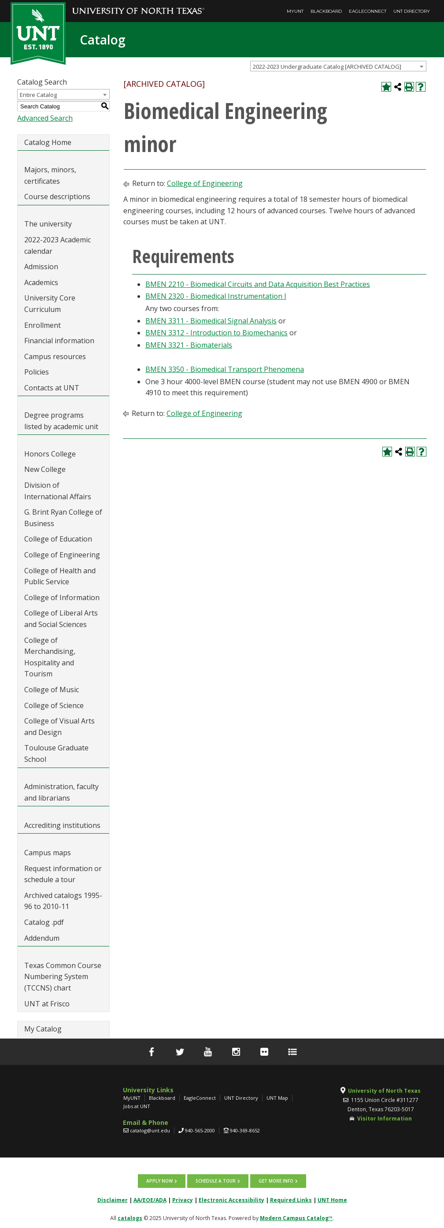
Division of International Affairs (57, 490)
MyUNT (295, 11)
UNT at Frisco (47, 1004)
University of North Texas (384, 1090)
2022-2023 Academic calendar (57, 245)
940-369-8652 (245, 1130)
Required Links (291, 1199)
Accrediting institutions (62, 825)
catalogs (130, 1217)
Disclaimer (112, 1199)
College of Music (51, 689)
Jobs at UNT (136, 1106)
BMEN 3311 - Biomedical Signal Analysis (211, 321)
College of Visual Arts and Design (59, 726)
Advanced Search (45, 118)
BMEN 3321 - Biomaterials (188, 345)
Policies (36, 372)
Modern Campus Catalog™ (296, 1217)
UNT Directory (411, 11)
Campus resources (55, 356)
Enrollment (42, 325)
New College (45, 469)
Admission (41, 266)
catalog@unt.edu (150, 1130)
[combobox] (338, 66)
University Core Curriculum (49, 303)
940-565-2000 (200, 1130)
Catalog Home (47, 142)
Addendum (41, 938)
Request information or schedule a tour (63, 874)
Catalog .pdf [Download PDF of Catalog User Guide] (44, 922)
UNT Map (277, 1097)
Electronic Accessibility (231, 1199)
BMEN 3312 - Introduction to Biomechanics (216, 333)
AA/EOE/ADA (149, 1199)
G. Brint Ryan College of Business (63, 517)
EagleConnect (367, 11)
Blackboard (326, 11)
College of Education (58, 539)
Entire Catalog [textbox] (38, 95)
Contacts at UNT (51, 388)
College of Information (62, 597)
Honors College (50, 454)
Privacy (182, 1199)
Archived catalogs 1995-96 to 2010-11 (63, 901)
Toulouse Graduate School (56, 753)
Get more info (276, 1181)
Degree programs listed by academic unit (61, 420)
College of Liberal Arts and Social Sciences (61, 618)
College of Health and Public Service (60, 576)
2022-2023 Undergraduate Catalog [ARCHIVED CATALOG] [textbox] (327, 66)
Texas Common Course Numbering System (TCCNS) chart (62, 977)
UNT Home (332, 1199)
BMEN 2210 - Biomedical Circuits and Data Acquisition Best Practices (257, 284)
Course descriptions (57, 196)
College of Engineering (62, 555)
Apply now (159, 1181)
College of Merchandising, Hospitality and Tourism (49, 657)
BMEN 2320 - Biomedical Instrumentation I (215, 296)
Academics (41, 282)
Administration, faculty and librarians (61, 792)
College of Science (54, 705)
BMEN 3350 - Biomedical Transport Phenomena (224, 369)
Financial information (59, 340)
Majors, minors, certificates (50, 175)
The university (48, 224)
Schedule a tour (216, 1181)
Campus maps (47, 852)
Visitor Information (384, 1118)
